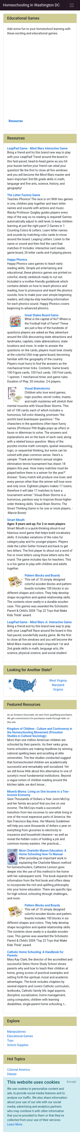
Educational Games (20, 1036)
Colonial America (18, 1069)
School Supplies (17, 1045)
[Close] (71, 1081)
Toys (10, 1040)
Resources (16, 121)
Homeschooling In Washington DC (31, 5)
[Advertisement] (40, 77)
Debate (12, 1074)
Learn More (14, 1124)
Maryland (58, 685)
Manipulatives (16, 1031)
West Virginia (58, 680)
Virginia (58, 689)
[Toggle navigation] (72, 5)
